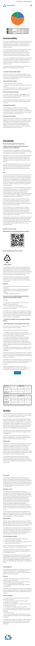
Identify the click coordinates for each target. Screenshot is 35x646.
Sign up (18, 372)
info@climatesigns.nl (28, 1)
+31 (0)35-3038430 (19, 1)
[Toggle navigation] (31, 5)
